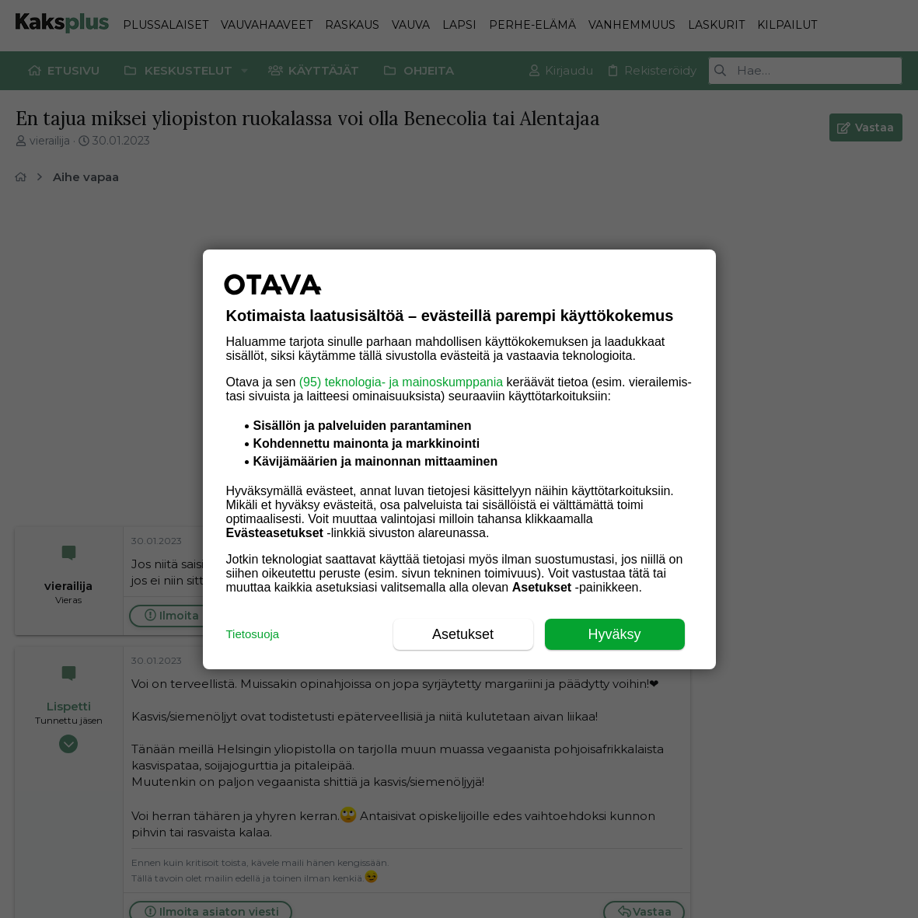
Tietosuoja (253, 634)
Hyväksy (614, 634)
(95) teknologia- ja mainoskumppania (401, 382)
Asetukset (463, 634)
